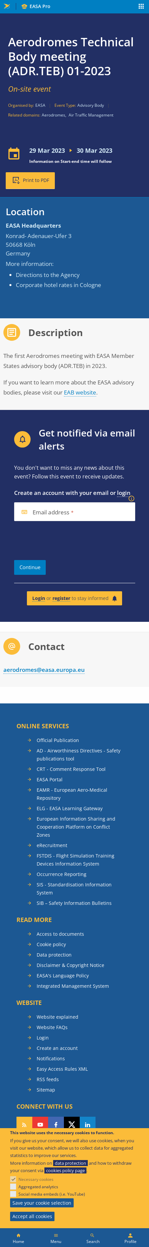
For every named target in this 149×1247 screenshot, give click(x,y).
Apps (141, 7)
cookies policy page (65, 1170)
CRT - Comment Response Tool (71, 769)
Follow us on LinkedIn (88, 1125)
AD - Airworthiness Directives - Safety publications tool (78, 754)
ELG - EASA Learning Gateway (70, 808)
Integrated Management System (73, 986)
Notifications (51, 1058)
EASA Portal (50, 779)
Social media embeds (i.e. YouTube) (51, 1194)
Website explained (57, 1017)
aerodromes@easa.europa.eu (44, 670)
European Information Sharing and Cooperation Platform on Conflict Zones (76, 827)
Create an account (57, 1048)
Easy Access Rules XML (62, 1069)
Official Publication (58, 740)
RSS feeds (48, 1079)
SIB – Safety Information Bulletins (74, 903)
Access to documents (60, 934)
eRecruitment (52, 845)
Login (38, 598)
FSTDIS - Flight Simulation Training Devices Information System (75, 859)
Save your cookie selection (41, 1203)
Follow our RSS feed (24, 1125)
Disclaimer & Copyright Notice (70, 965)
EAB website (80, 392)
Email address (51, 512)
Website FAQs (52, 1027)
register (61, 598)
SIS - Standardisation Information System (74, 888)
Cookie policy (51, 944)
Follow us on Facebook (56, 1125)
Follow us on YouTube (40, 1125)
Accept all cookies (32, 1216)
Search (93, 1241)
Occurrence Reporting (61, 874)
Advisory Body (90, 105)
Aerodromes (53, 115)
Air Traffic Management (91, 115)
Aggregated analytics (38, 1187)
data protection (70, 1163)
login (124, 493)
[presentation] (65, 540)
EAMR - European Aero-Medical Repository (72, 794)
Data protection (54, 955)
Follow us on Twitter (72, 1125)
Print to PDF (36, 180)
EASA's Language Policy (63, 975)
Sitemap (46, 1090)
